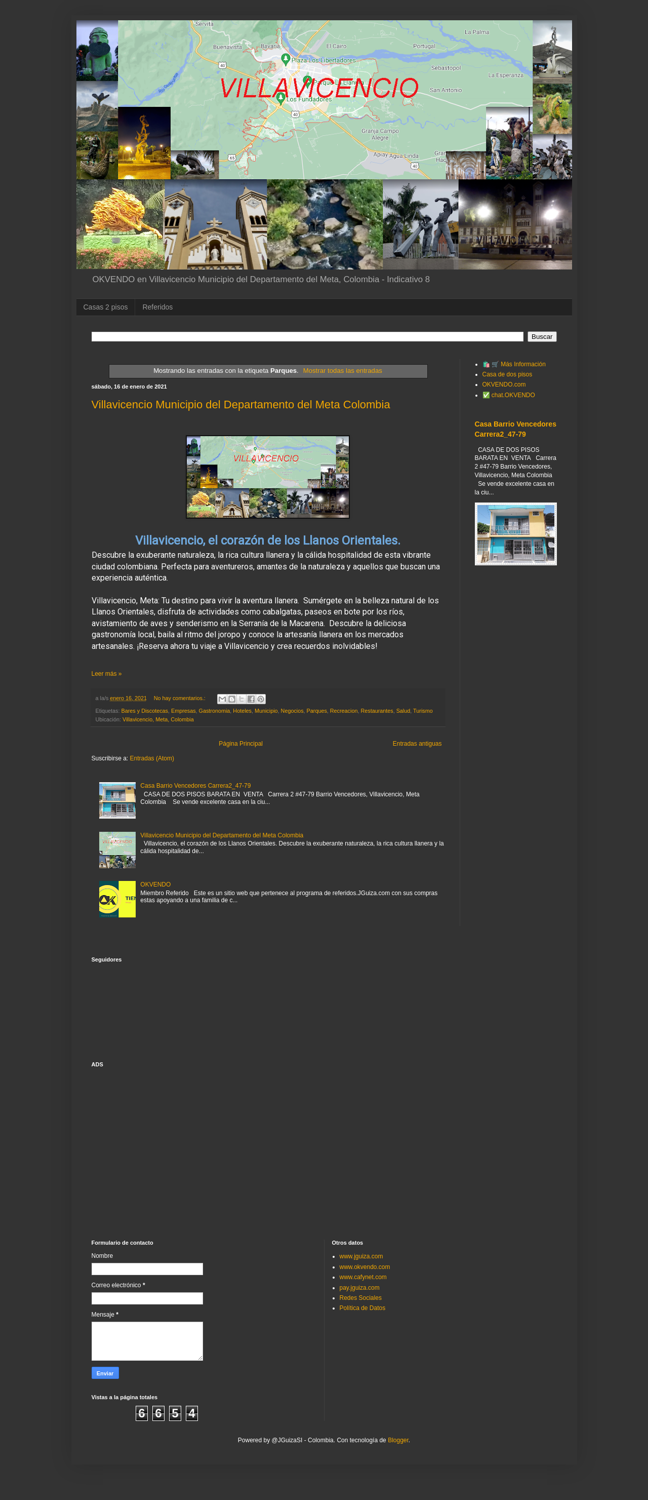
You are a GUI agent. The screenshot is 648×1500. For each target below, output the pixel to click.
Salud (403, 711)
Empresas (183, 711)
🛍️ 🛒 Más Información (514, 364)
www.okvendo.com (365, 1267)
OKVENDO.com (504, 384)
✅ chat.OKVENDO (508, 395)
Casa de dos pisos (507, 374)
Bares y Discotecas (145, 711)
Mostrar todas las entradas (342, 370)
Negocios (292, 711)
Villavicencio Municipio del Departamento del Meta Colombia (241, 404)
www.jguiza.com (361, 1256)
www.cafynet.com (363, 1277)
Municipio (266, 711)
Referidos (157, 307)
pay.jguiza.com (360, 1287)
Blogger (398, 1440)
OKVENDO (155, 884)
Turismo (423, 711)
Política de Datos (363, 1308)
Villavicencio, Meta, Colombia (158, 719)
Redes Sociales (361, 1297)
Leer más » (107, 673)
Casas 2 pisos (106, 307)
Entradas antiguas (417, 743)
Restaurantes (376, 711)
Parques (317, 711)
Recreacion (344, 711)
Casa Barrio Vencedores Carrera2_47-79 (195, 785)
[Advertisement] (516, 750)
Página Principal (241, 743)
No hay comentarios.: (180, 698)
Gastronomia (214, 711)
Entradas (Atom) (152, 758)
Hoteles (242, 711)
